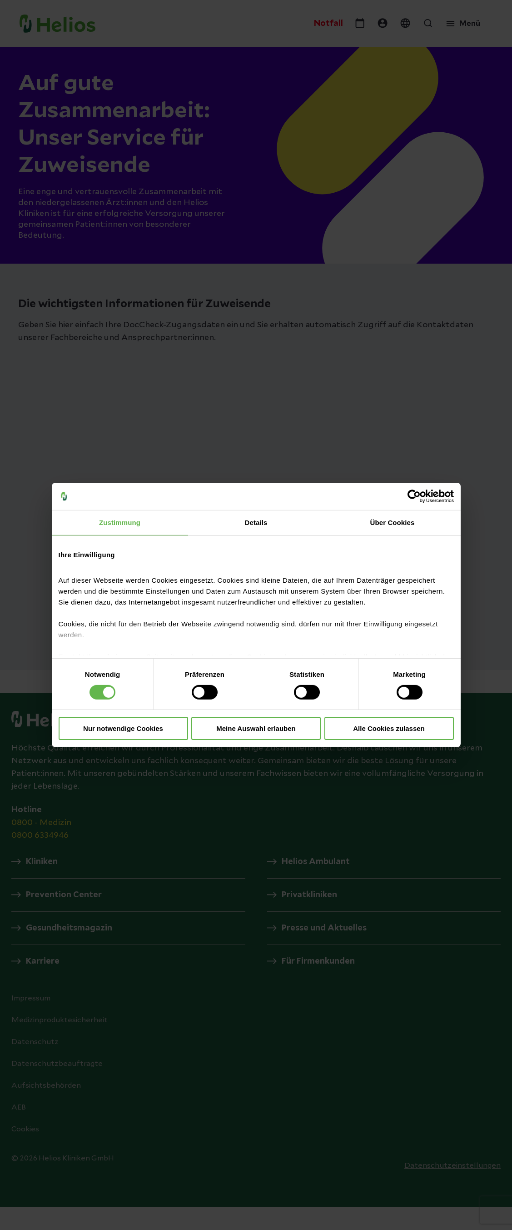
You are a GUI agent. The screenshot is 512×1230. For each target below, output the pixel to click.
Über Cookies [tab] (392, 522)
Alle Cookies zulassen (389, 728)
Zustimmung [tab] (119, 522)
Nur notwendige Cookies (123, 728)
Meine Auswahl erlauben (256, 728)
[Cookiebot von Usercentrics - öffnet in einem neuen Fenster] (414, 496)
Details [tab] (256, 522)
